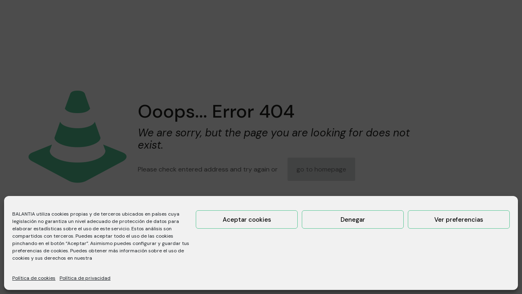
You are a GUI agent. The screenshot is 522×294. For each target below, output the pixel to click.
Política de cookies (33, 278)
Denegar (353, 220)
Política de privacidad (85, 278)
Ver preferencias (458, 220)
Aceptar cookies (247, 220)
